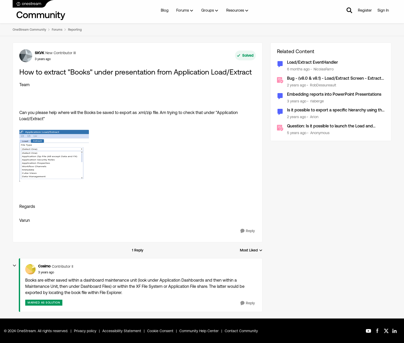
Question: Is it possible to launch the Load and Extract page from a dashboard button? (330, 126)
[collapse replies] (14, 266)
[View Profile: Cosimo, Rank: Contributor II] (30, 269)
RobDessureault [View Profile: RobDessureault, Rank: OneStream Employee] (323, 85)
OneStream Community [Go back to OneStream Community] (29, 29)
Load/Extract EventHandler (312, 62)
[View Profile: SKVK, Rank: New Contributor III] (25, 55)
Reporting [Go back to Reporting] (75, 29)
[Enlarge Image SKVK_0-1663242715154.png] (54, 156)
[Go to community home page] (39, 10)
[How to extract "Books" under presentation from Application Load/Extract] (46, 272)
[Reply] (247, 230)
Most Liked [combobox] (251, 250)
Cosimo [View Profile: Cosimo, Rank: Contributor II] (44, 266)
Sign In (383, 10)
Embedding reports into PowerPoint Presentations (334, 94)
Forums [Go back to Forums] (57, 29)
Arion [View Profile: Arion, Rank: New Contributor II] (314, 117)
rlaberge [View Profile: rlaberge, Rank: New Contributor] (317, 101)
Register (365, 10)
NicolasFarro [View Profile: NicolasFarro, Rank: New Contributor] (324, 69)
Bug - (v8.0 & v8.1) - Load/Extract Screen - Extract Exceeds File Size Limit (334, 78)
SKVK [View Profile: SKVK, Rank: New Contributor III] (39, 53)
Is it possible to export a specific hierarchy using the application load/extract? (335, 110)
